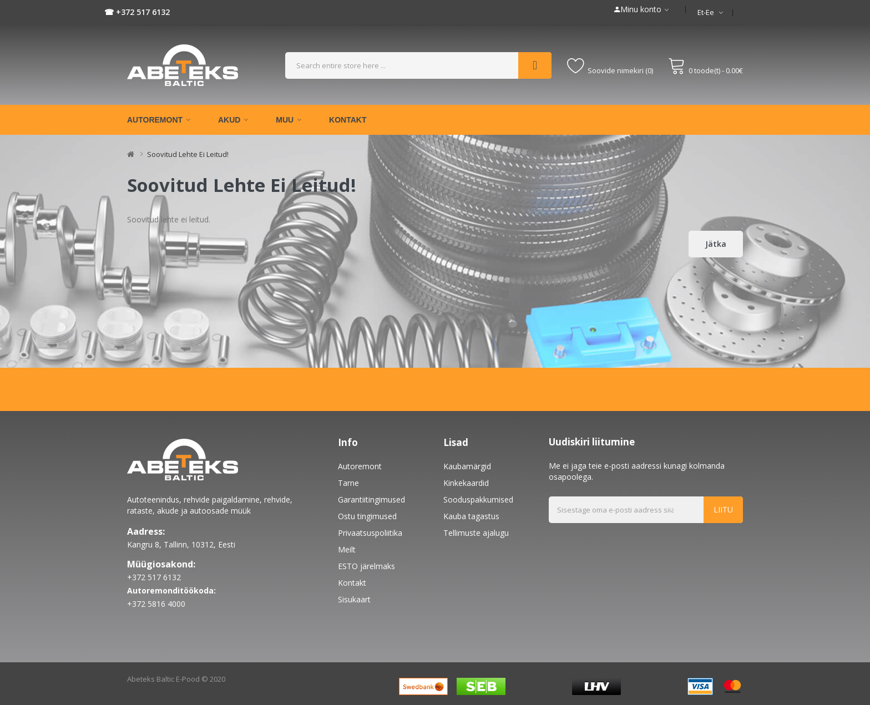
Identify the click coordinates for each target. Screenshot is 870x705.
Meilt (347, 549)
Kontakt (352, 582)
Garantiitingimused (371, 499)
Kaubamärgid (467, 466)
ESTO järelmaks (366, 566)
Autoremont (360, 466)
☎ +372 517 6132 (137, 12)
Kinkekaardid (466, 483)
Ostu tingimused (367, 516)
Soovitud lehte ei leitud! (188, 154)
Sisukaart (354, 599)
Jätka (715, 244)
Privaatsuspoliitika (370, 533)
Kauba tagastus (471, 516)
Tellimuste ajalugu (476, 533)
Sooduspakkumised (478, 499)
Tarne (348, 483)
